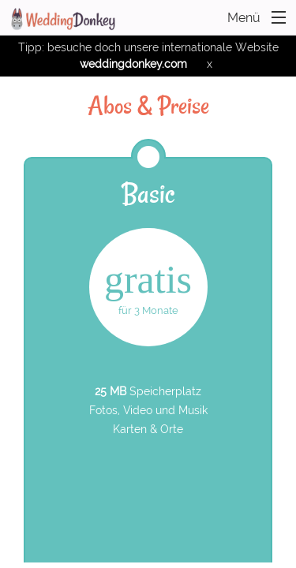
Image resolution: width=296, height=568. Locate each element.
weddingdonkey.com (133, 64)
